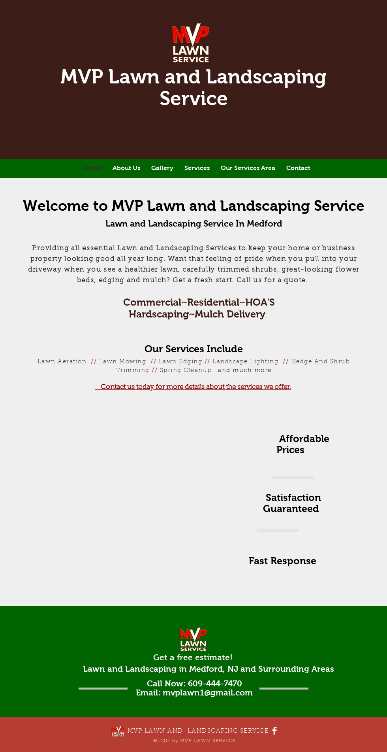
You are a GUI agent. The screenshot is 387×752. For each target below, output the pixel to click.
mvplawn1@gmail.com (208, 692)
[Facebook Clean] (274, 731)
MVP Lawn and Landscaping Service (193, 87)
